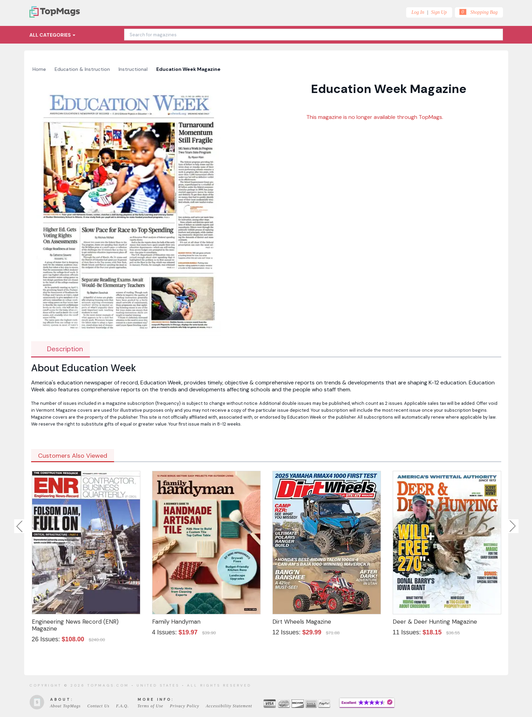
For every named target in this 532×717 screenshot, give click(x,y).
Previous (20, 526)
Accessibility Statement (229, 706)
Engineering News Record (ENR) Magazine (75, 625)
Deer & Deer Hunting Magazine (435, 621)
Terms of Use (151, 706)
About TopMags (65, 706)
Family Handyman (176, 621)
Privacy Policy (184, 706)
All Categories (52, 35)
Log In (417, 12)
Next (513, 526)
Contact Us (98, 706)
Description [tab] (60, 348)
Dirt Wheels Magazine (301, 621)
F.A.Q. (122, 706)
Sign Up (439, 12)
